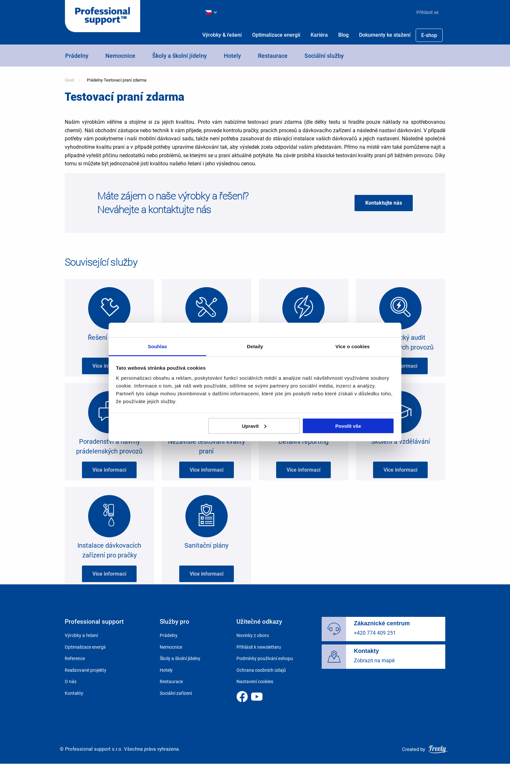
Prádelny (76, 55)
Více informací (109, 366)
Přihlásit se (427, 12)
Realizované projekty (85, 670)
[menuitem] (424, 12)
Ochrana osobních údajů (261, 670)
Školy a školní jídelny (179, 55)
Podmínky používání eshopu (264, 658)
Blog (343, 35)
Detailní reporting (303, 441)
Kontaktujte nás (383, 203)
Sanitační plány (206, 545)
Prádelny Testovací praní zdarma (116, 80)
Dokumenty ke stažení (384, 35)
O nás (70, 681)
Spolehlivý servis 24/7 (206, 337)
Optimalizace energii (85, 647)
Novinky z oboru (252, 635)
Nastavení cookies (254, 681)
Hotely (232, 55)
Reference (75, 658)
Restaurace (273, 55)
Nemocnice (120, 55)
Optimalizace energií (276, 35)
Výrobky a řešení (81, 635)
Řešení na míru (109, 337)
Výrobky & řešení (222, 35)
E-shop (429, 35)
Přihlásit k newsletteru (258, 647)
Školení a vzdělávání (400, 441)
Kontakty (74, 693)
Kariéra (319, 35)
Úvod (69, 80)
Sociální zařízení (176, 693)
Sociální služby (324, 55)
